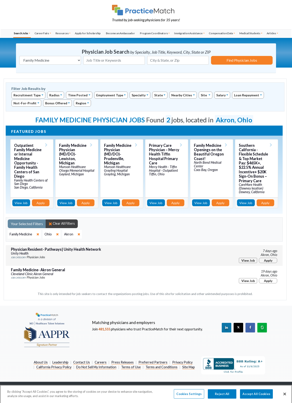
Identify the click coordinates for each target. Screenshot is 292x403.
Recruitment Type (27, 95)
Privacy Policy (182, 362)
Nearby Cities (181, 95)
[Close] (285, 396)
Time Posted (78, 95)
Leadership (60, 362)
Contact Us (81, 362)
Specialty (139, 95)
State (158, 95)
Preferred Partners (152, 362)
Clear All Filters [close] (62, 223)
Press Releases (122, 362)
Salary (221, 95)
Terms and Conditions (161, 367)
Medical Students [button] (249, 33)
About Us (41, 362)
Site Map (188, 367)
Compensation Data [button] (221, 33)
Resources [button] (62, 33)
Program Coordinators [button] (154, 33)
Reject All (222, 396)
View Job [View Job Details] (21, 203)
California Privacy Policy (53, 367)
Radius (54, 95)
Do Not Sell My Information (96, 367)
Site (204, 95)
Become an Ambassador (120, 33)
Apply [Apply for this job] (40, 203)
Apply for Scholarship (88, 33)
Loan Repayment (246, 95)
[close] (24, 234)
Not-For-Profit (24, 103)
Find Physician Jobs (242, 60)
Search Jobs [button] (21, 33)
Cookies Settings (189, 396)
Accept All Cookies (256, 396)
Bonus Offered (56, 103)
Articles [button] (271, 33)
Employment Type (109, 95)
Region (81, 103)
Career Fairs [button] (41, 33)
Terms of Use (131, 367)
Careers (101, 362)
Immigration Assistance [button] (188, 33)
